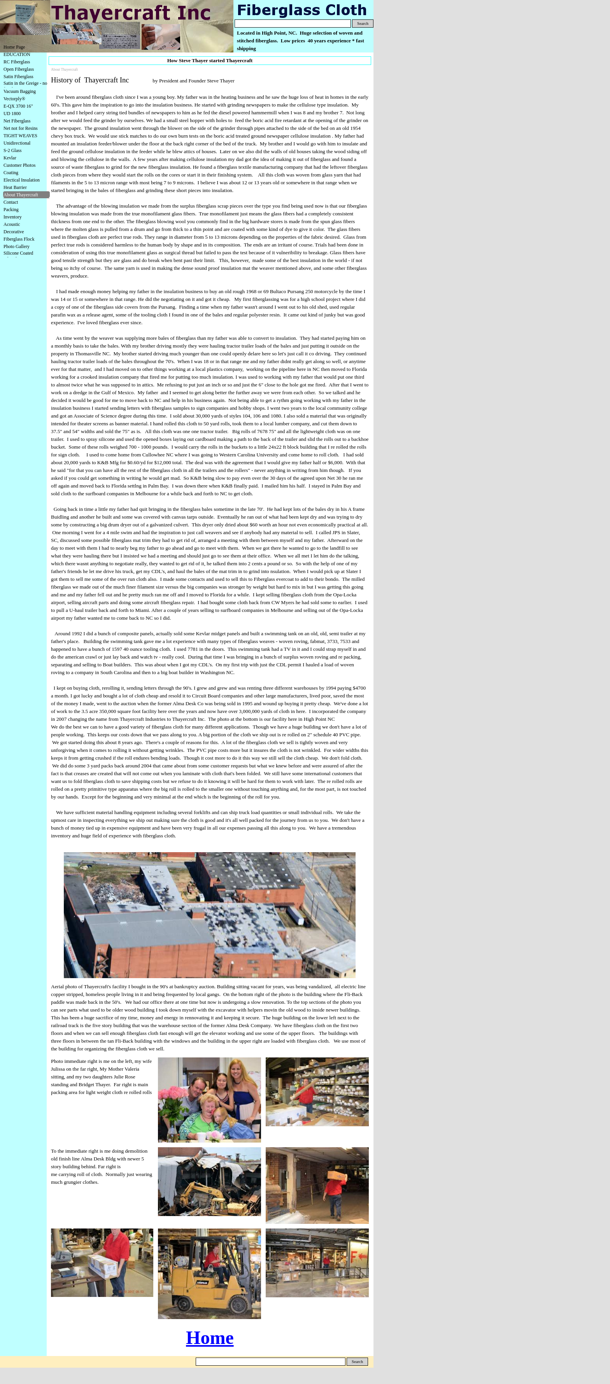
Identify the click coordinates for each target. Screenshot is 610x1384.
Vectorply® (14, 98)
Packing (11, 209)
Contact (11, 202)
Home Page (14, 47)
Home (210, 1337)
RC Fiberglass (17, 62)
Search (362, 23)
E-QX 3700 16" (18, 106)
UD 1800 (12, 113)
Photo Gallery (17, 246)
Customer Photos (19, 165)
